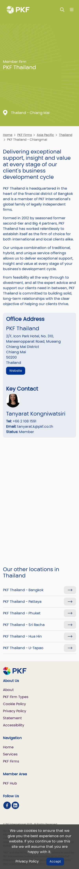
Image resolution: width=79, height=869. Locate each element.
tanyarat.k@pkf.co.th (35, 426)
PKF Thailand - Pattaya (22, 601)
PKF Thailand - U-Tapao (23, 647)
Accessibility (13, 725)
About (8, 689)
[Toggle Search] (62, 10)
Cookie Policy (14, 703)
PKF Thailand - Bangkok (23, 589)
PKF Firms (24, 135)
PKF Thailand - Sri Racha (24, 624)
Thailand (65, 135)
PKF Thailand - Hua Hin (22, 636)
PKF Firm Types (15, 696)
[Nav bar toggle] (71, 10)
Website (15, 370)
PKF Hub (10, 783)
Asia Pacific (45, 135)
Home (7, 135)
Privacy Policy (27, 861)
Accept (55, 861)
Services (10, 754)
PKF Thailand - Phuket (21, 613)
